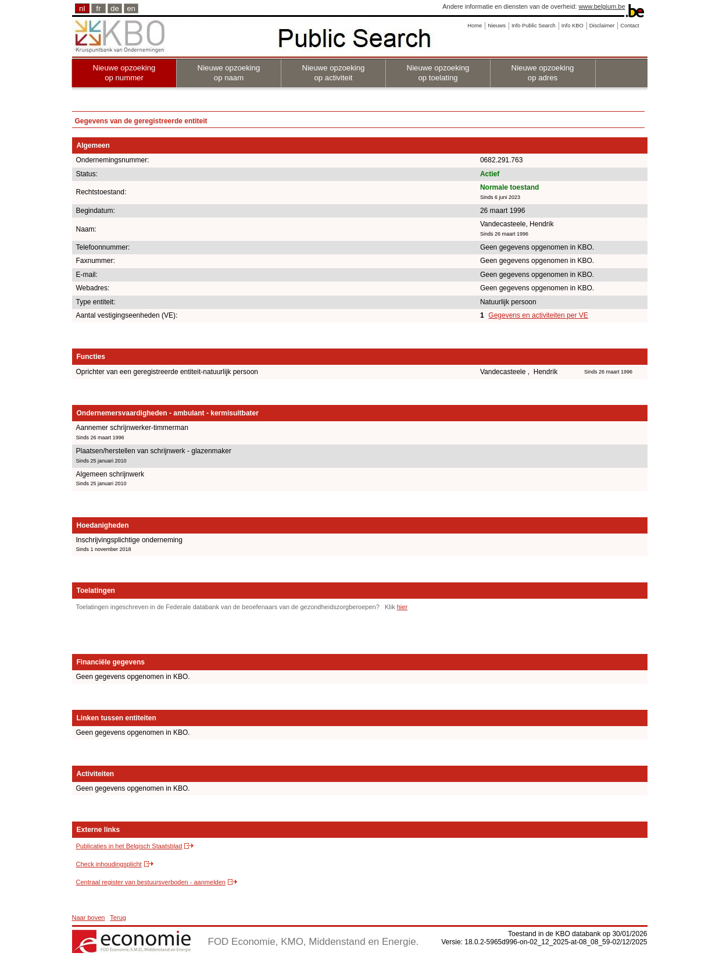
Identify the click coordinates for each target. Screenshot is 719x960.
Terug (118, 917)
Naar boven (88, 917)
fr (98, 8)
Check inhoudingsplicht (109, 864)
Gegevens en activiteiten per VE (538, 315)
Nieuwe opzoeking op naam (229, 72)
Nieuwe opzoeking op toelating (438, 72)
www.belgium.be (601, 6)
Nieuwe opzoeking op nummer (124, 72)
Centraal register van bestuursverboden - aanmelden (151, 882)
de (114, 8)
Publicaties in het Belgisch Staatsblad (129, 845)
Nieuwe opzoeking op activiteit (333, 72)
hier (402, 606)
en (131, 8)
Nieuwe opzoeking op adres (542, 72)
